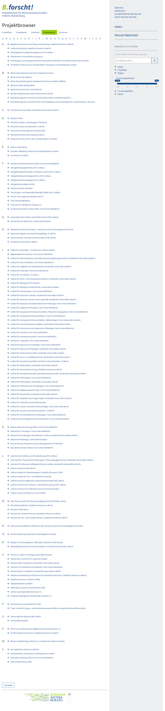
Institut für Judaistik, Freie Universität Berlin (29, 340)
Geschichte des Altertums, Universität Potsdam (30, 221)
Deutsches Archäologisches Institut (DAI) (27, 130)
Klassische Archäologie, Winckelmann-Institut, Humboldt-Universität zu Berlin (44, 435)
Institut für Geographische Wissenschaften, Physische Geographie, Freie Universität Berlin (49, 311)
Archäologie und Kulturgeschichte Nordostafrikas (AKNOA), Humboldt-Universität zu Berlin (49, 60)
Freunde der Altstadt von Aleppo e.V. (26, 204)
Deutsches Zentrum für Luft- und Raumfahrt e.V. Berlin (33, 139)
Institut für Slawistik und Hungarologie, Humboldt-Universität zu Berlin (41, 398)
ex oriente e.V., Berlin (19, 155)
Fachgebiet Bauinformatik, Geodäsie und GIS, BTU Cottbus (35, 171)
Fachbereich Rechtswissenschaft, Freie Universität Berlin (34, 163)
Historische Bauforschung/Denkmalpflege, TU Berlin (33, 233)
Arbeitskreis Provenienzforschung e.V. (26, 56)
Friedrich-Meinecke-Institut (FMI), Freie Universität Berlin (34, 209)
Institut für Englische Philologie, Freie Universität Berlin (34, 307)
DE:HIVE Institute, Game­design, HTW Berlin (28, 122)
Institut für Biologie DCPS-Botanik (25, 283)
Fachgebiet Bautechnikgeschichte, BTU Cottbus (30, 176)
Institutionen (49, 32)
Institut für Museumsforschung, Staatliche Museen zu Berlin (36, 369)
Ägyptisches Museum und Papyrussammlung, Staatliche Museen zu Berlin (42, 44)
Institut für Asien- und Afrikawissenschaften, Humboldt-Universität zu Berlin (43, 279)
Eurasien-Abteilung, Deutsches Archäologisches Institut (34, 151)
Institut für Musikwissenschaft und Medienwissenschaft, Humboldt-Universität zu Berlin (48, 373)
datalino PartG (16, 118)
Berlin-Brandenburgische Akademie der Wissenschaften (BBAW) (38, 81)
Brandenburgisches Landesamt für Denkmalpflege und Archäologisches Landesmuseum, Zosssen (52, 101)
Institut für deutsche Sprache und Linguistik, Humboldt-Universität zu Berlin (43, 299)
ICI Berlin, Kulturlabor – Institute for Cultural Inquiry (32, 250)
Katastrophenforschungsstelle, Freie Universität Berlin (33, 427)
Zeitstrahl (35, 32)
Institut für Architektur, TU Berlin (24, 274)
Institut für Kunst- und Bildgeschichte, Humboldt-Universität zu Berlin (40, 357)
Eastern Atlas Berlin (18, 147)
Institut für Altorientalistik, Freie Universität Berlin (31, 262)
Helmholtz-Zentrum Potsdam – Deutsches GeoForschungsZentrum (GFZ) (41, 229)
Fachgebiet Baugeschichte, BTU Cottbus (27, 167)
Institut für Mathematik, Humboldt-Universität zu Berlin (34, 365)
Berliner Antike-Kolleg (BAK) (22, 85)
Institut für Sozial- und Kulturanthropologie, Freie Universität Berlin (39, 406)
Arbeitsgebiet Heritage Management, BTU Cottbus (31, 52)
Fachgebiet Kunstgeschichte (22, 184)
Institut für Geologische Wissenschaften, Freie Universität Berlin (37, 316)
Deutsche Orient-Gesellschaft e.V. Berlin (27, 126)
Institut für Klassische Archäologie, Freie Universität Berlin (35, 344)
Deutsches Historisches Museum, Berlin (27, 134)
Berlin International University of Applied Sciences (32, 73)
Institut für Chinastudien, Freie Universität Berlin (31, 291)
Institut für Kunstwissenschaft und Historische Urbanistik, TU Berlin (39, 361)
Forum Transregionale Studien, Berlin (26, 196)
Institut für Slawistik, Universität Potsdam (28, 402)
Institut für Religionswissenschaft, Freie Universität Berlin (35, 390)
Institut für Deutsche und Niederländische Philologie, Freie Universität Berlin (43, 303)
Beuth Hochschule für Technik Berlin (26, 89)
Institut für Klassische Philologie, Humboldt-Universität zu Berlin (38, 349)
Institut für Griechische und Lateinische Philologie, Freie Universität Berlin (42, 328)
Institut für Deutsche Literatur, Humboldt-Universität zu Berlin (37, 295)
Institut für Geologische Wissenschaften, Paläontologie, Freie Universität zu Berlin (45, 320)
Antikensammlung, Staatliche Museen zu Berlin (30, 48)
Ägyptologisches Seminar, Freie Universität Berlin (31, 254)
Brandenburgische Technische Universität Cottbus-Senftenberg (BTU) (40, 97)
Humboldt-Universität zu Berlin (23, 241)
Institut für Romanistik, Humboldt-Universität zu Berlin (33, 394)
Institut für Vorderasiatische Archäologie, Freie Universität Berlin (38, 414)
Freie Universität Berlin (20, 200)
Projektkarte (21, 32)
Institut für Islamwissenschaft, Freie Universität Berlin (33, 336)
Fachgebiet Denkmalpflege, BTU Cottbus (27, 180)
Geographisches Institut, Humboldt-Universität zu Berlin (34, 217)
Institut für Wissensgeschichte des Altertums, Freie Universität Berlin (39, 419)
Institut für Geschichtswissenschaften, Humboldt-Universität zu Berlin (40, 324)
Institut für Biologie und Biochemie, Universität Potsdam (34, 287)
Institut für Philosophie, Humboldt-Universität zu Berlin (34, 381)
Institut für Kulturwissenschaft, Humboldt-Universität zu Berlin (37, 353)
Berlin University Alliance (21, 77)
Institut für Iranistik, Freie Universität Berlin (29, 332)
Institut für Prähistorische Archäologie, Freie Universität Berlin (37, 386)
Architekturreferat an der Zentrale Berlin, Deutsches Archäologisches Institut (43, 64)
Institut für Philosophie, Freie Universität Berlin (30, 377)
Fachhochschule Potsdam (21, 188)
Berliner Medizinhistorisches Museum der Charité (31, 93)
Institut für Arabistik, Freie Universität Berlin (29, 270)
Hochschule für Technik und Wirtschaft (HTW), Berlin (33, 237)
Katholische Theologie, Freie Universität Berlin (30, 431)
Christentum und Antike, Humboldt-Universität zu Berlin (34, 110)
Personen (63, 32)
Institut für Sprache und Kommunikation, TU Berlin (32, 410)
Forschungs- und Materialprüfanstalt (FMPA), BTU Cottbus (35, 192)
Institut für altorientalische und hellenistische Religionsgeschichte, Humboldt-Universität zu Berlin (52, 258)
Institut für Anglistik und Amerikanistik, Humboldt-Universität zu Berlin (40, 266)
